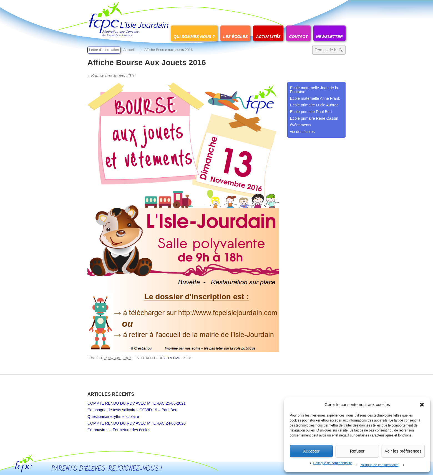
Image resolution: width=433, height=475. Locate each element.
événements (300, 125)
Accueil (129, 50)
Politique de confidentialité (332, 463)
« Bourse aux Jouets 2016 (111, 75)
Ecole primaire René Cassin (314, 118)
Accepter (311, 451)
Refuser (357, 451)
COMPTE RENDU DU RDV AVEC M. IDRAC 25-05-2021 (136, 403)
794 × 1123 (172, 357)
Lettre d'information (104, 50)
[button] (422, 404)
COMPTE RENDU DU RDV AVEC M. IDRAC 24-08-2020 (136, 423)
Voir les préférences (403, 451)
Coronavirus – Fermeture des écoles (118, 430)
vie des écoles (302, 131)
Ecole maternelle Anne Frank (315, 98)
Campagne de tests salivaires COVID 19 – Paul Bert (132, 410)
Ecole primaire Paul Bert (311, 111)
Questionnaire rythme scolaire (113, 416)
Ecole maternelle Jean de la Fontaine (314, 90)
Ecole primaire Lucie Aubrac (314, 105)
